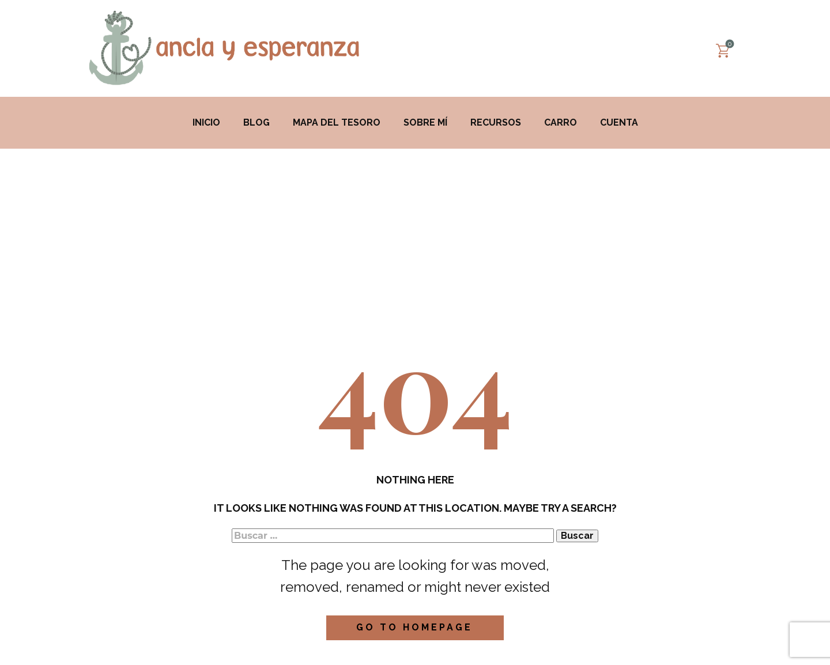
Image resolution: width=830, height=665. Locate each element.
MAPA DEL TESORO (336, 122)
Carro (560, 122)
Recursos (495, 122)
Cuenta (619, 122)
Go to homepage (414, 627)
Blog (256, 122)
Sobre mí (425, 122)
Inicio (206, 122)
